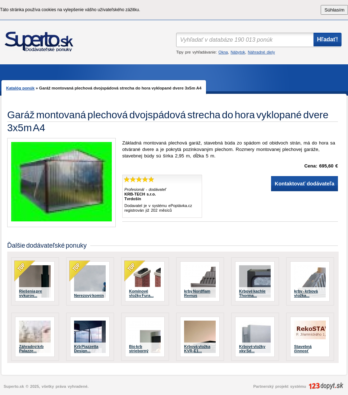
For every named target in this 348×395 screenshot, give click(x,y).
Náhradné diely (261, 52)
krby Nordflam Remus (197, 293)
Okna (223, 52)
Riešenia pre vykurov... (30, 293)
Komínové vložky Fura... (141, 293)
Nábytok (237, 52)
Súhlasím (334, 10)
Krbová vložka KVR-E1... (197, 348)
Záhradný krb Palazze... (31, 348)
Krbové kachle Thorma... (252, 293)
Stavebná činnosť (303, 348)
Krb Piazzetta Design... (86, 348)
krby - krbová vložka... (306, 293)
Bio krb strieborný (138, 348)
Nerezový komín (89, 295)
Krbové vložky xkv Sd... (252, 348)
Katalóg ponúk (20, 88)
